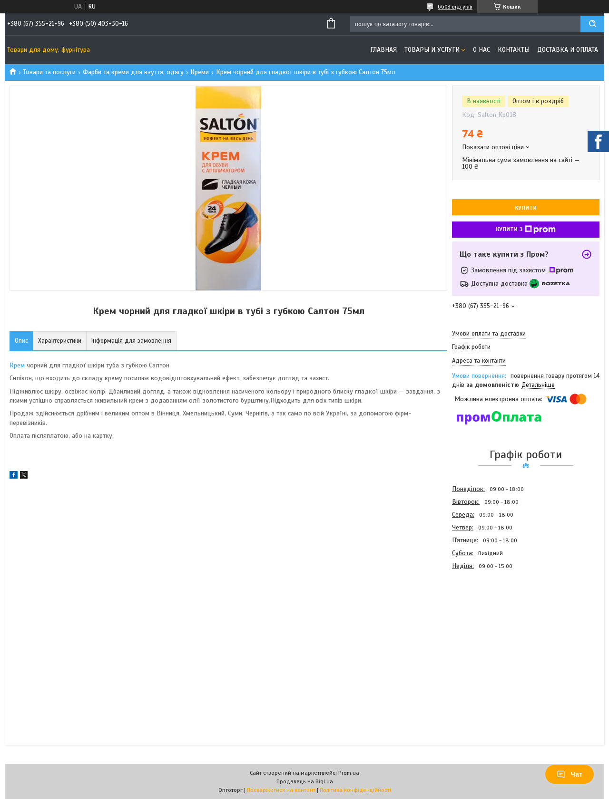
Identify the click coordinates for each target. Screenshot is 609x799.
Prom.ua (348, 773)
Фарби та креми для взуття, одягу (133, 72)
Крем (17, 365)
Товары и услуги (432, 50)
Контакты (514, 50)
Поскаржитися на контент (281, 790)
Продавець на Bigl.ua (304, 781)
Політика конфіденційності (355, 790)
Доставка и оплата (567, 50)
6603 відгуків (455, 6)
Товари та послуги (49, 72)
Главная (383, 50)
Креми (199, 72)
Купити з (526, 229)
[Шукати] (592, 24)
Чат (569, 774)
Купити (526, 207)
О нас (481, 50)
